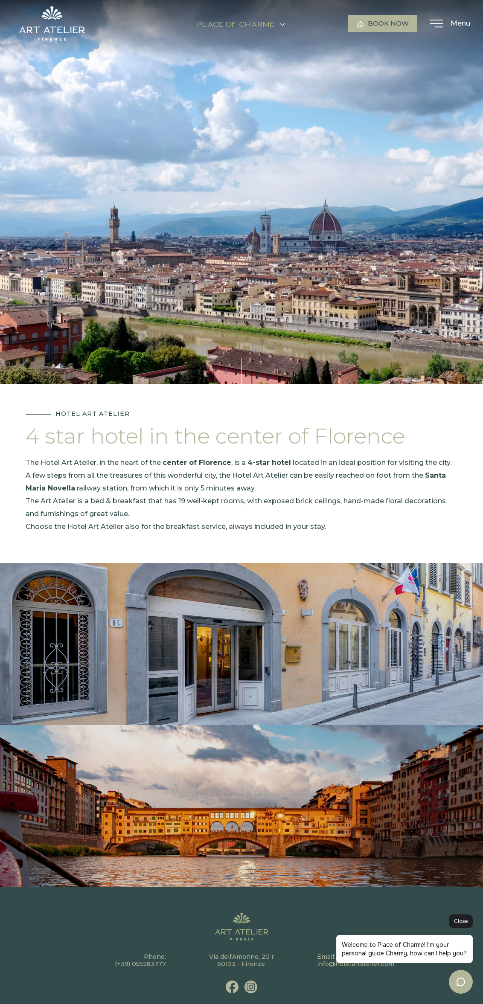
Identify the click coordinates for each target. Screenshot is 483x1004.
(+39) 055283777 (140, 964)
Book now (383, 23)
